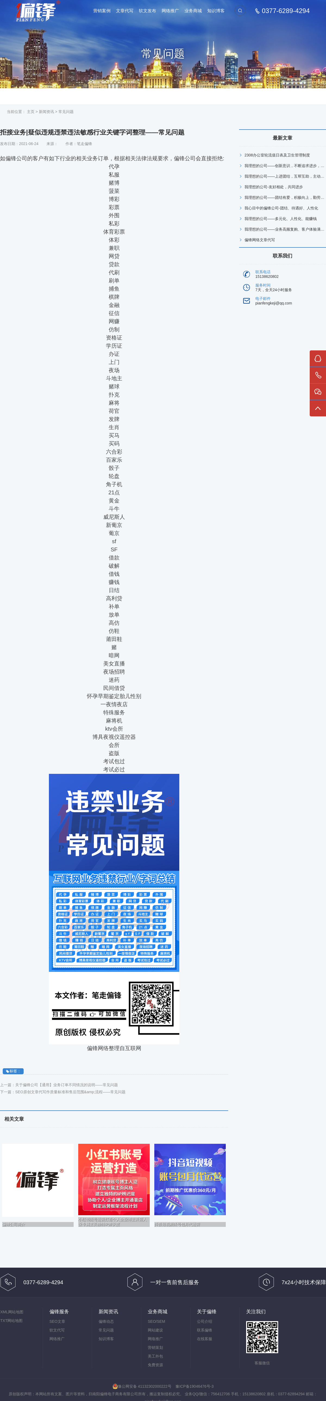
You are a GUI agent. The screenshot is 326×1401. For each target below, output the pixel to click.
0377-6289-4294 (286, 11)
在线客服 (204, 1339)
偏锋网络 (38, 11)
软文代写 (57, 1330)
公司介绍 (204, 1321)
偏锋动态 (106, 1321)
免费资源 (155, 1365)
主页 (31, 111)
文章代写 (124, 10)
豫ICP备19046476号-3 (194, 1386)
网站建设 (155, 1330)
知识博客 (216, 10)
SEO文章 (57, 1321)
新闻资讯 (46, 111)
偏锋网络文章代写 (259, 240)
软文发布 (147, 10)
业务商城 (193, 10)
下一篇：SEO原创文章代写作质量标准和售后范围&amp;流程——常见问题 (63, 1092)
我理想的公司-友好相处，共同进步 (273, 187)
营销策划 (155, 1347)
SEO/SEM (156, 1321)
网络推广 (170, 10)
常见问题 (66, 111)
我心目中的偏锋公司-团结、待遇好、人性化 (281, 208)
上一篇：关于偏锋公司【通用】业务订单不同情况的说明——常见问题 (59, 1085)
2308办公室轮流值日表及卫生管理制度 (277, 155)
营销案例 (102, 10)
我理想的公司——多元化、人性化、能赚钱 (280, 218)
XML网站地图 (11, 1312)
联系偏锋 (204, 1330)
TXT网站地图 (11, 1320)
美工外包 (155, 1356)
